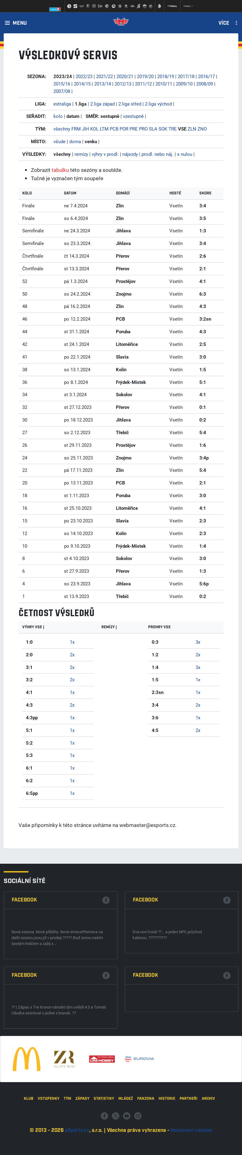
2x (72, 654)
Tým (67, 1130)
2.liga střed (129, 104)
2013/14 (102, 84)
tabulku (60, 169)
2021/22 (104, 76)
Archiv (208, 1130)
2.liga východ (158, 104)
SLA (153, 129)
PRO (143, 129)
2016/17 (206, 76)
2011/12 (143, 84)
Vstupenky (48, 1130)
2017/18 (186, 76)
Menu (20, 23)
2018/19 (165, 76)
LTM (104, 129)
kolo (58, 116)
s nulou (184, 154)
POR (124, 129)
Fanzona (145, 1130)
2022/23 (84, 76)
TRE (172, 129)
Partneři (188, 1130)
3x (198, 642)
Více (224, 23)
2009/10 (184, 84)
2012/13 (123, 84)
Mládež (125, 1130)
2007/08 (61, 91)
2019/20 (145, 76)
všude (59, 141)
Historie (167, 1130)
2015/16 (61, 84)
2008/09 (204, 84)
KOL (94, 129)
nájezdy (130, 154)
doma (75, 141)
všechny (61, 129)
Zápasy (82, 1130)
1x (72, 642)
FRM (76, 129)
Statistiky (104, 1130)
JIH (85, 129)
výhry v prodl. (105, 154)
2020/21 (125, 76)
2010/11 (163, 84)
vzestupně (133, 116)
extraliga (62, 104)
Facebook (24, 984)
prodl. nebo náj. (157, 154)
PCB (114, 129)
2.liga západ (102, 104)
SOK (163, 129)
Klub (28, 1130)
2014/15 (82, 84)
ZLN (192, 129)
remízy (81, 154)
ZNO (202, 129)
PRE (133, 129)
